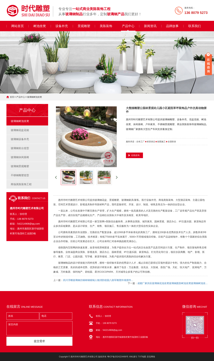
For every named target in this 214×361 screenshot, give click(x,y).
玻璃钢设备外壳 (20, 139)
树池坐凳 (39, 26)
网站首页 (17, 26)
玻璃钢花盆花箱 (20, 130)
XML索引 (133, 356)
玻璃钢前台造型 (20, 148)
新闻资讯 (150, 26)
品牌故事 (172, 26)
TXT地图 (142, 356)
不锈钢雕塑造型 (20, 175)
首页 (12, 97)
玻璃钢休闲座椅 (20, 157)
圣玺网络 (151, 356)
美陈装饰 (106, 26)
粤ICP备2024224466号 (118, 356)
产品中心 (128, 26)
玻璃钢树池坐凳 (34, 97)
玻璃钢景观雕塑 (20, 166)
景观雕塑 (84, 26)
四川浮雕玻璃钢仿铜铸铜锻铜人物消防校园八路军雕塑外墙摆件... (98, 280)
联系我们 (194, 26)
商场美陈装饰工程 (21, 184)
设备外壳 (61, 26)
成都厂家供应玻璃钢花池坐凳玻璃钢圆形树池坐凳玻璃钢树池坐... (172, 283)
